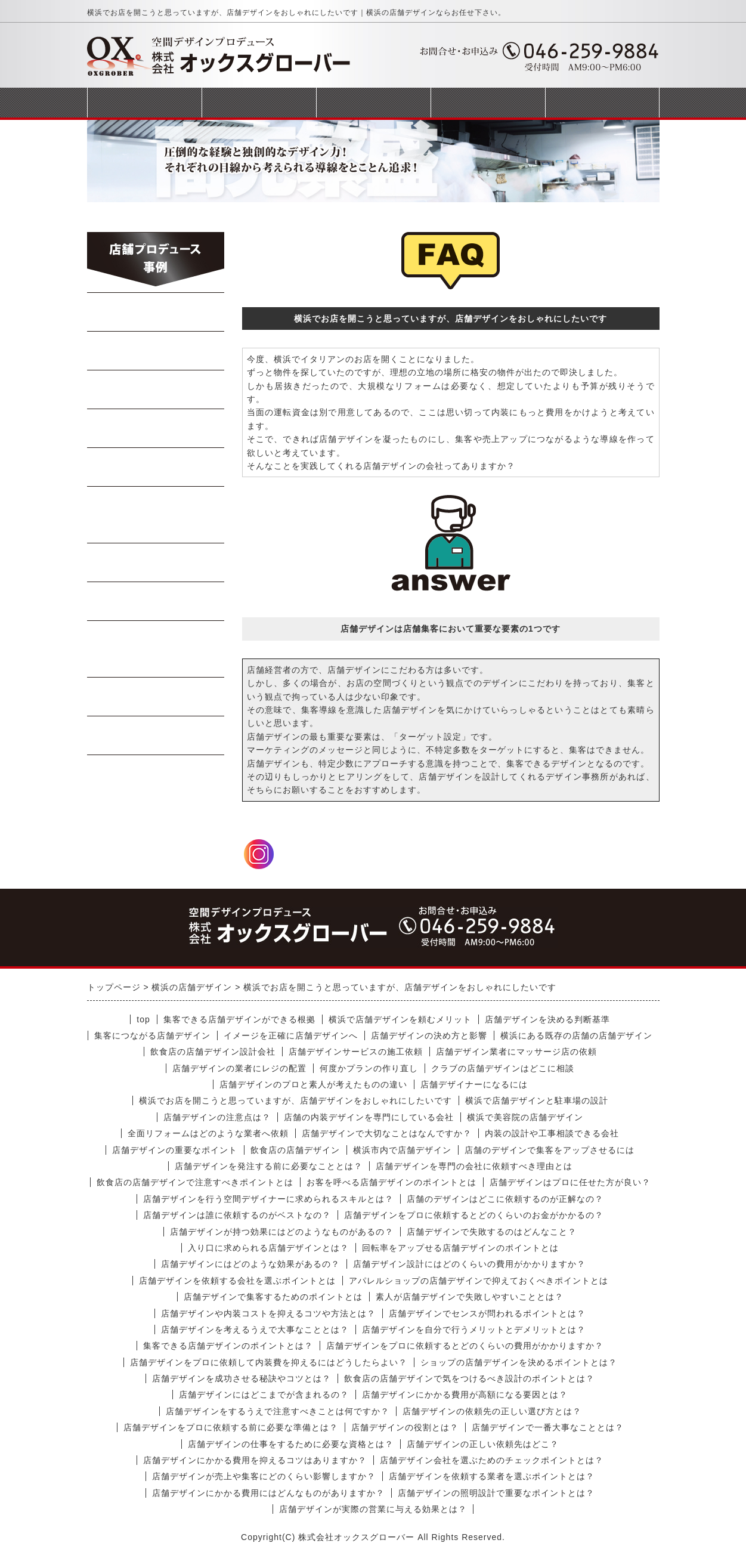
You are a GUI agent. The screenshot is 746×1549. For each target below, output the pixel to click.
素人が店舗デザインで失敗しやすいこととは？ (470, 1296)
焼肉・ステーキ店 (156, 389)
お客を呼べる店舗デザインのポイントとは (391, 1182)
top (143, 1019)
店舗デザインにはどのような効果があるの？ (250, 1264)
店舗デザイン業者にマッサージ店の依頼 (516, 1051)
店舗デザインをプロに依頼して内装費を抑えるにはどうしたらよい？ (268, 1362)
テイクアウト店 (156, 601)
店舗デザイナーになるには (474, 1084)
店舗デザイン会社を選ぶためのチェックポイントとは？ (491, 1460)
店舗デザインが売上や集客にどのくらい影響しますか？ (264, 1476)
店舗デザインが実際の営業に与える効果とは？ (373, 1509)
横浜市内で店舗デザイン (402, 1150)
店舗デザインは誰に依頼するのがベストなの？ (237, 1215)
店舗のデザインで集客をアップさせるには (549, 1150)
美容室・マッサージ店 (156, 648)
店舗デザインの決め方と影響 (429, 1035)
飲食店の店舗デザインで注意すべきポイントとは (195, 1182)
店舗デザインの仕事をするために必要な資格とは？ (291, 1444)
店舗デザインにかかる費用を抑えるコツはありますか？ (255, 1460)
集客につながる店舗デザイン (152, 1035)
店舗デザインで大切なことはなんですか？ (387, 1133)
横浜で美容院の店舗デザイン (525, 1117)
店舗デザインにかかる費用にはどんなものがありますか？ (268, 1493)
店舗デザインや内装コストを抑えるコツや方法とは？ (268, 1313)
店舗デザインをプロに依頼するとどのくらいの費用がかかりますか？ (464, 1345)
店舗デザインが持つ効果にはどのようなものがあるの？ (282, 1231)
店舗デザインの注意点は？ (217, 1117)
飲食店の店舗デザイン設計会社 (213, 1051)
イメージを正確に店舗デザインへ (291, 1035)
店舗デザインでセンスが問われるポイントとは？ (487, 1313)
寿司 (155, 467)
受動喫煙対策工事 (156, 735)
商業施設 (156, 696)
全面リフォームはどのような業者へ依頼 (208, 1133)
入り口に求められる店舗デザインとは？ (268, 1248)
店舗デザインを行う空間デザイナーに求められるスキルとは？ (268, 1199)
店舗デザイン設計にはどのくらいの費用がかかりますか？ (469, 1264)
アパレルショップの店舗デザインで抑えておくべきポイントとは (478, 1280)
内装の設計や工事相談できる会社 (552, 1133)
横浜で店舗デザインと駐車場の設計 (536, 1100)
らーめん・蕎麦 (156, 312)
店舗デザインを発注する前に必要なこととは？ (269, 1166)
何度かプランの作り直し (369, 1068)
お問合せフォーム (602, 102)
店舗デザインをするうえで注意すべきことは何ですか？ (277, 1411)
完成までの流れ (373, 102)
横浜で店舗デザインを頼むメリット (400, 1019)
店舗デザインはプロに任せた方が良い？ (570, 1182)
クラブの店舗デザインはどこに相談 (502, 1068)
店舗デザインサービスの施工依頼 (356, 1051)
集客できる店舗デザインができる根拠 (239, 1019)
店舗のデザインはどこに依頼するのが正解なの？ (505, 1199)
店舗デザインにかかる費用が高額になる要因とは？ (465, 1394)
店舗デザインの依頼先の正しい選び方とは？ (492, 1411)
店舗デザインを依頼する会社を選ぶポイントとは (237, 1280)
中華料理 (156, 350)
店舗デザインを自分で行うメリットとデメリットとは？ (474, 1329)
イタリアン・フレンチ (156, 514)
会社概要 (487, 102)
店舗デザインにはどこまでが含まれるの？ (264, 1394)
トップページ (144, 102)
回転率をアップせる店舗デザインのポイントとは (460, 1248)
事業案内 (258, 102)
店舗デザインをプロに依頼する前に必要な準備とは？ (230, 1427)
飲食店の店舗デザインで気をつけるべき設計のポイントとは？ (469, 1378)
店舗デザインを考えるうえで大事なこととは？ (255, 1329)
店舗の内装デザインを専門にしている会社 (369, 1117)
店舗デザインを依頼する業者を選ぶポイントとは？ (492, 1476)
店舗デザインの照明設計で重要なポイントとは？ (496, 1493)
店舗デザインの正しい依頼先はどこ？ (483, 1444)
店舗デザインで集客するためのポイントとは (273, 1296)
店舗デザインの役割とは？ (405, 1427)
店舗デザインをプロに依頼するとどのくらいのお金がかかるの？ (473, 1215)
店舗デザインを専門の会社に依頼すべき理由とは (474, 1166)
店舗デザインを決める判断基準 (547, 1019)
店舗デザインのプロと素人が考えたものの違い (313, 1084)
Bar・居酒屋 (155, 428)
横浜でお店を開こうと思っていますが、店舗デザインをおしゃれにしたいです (295, 1100)
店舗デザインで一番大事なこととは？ (548, 1427)
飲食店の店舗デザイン (295, 1150)
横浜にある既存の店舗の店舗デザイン (576, 1035)
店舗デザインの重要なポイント (174, 1150)
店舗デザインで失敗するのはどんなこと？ (492, 1231)
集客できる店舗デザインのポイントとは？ (228, 1345)
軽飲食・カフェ (156, 562)
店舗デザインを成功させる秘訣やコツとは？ (241, 1378)
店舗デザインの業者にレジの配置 (239, 1068)
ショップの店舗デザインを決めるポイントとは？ (518, 1362)
